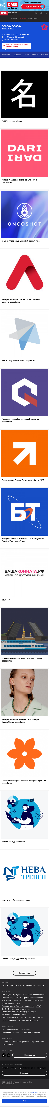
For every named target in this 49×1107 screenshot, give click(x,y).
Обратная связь (37, 1043)
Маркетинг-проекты (10, 999)
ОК (24, 1102)
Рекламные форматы (20, 1043)
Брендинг (17, 996)
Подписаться (24, 1074)
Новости (40, 987)
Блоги (12, 987)
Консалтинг (7, 1002)
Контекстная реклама (11, 1016)
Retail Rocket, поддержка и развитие (18, 960)
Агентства (22, 18)
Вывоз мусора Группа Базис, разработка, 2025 (23, 482)
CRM (18, 1005)
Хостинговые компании (30, 1034)
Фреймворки (12, 1031)
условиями (34, 1093)
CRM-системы (25, 1031)
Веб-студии (6, 996)
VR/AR (38, 1008)
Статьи (5, 987)
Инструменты (33, 18)
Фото (24, 1016)
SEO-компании (8, 1005)
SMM (4, 1010)
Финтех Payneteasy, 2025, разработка (18, 362)
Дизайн (28, 1019)
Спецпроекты (7, 1046)
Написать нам (29, 1056)
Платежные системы (10, 1034)
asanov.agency (8, 28)
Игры (15, 1002)
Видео (33, 1013)
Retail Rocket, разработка (13, 843)
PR (34, 1019)
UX (20, 1002)
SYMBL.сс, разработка (12, 123)
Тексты (40, 1019)
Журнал (14, 18)
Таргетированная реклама (13, 1019)
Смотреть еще (24, 974)
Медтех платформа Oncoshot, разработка (20, 242)
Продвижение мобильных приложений (18, 1008)
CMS (4, 1031)
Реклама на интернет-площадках (15, 1013)
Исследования (29, 987)
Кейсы (18, 987)
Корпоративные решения (34, 1002)
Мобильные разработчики (34, 996)
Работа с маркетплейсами (29, 1022)
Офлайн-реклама (9, 1022)
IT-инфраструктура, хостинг (19, 1010)
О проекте (6, 1043)
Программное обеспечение (31, 999)
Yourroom (6, 601)
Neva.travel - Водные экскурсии (16, 902)
